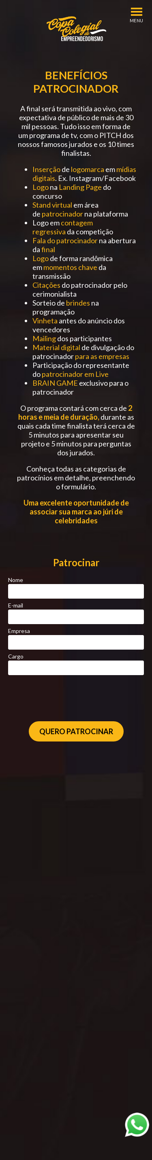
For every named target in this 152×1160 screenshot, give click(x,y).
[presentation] (77, 698)
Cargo (16, 656)
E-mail (15, 605)
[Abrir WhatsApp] (137, 1124)
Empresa (19, 630)
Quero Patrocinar (76, 731)
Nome (15, 579)
